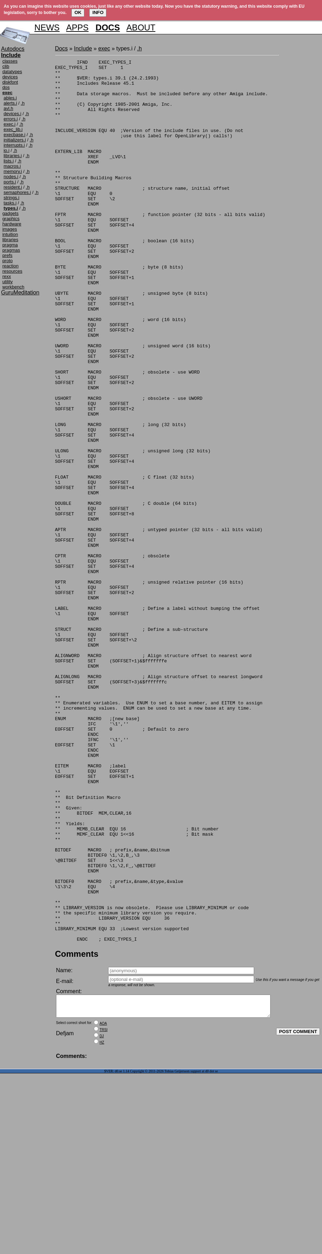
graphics (11, 218)
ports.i (10, 181)
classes (10, 61)
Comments (76, 1130)
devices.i (12, 113)
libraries (10, 239)
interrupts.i (14, 145)
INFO (98, 12)
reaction (10, 266)
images (9, 229)
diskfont (10, 82)
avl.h (8, 108)
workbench (13, 287)
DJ (101, 1217)
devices (10, 76)
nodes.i (11, 176)
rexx (6, 276)
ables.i (10, 97)
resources (12, 271)
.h (22, 103)
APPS (77, 27)
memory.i (13, 171)
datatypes (12, 71)
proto (7, 260)
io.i (6, 150)
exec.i (9, 124)
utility (7, 281)
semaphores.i (17, 192)
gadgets (10, 213)
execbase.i (14, 134)
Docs (61, 48)
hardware (11, 224)
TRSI (103, 1210)
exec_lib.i (13, 129)
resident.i (13, 187)
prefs (7, 255)
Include (83, 48)
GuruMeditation (20, 292)
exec (104, 48)
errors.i (11, 118)
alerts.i (10, 103)
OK (78, 12)
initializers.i (15, 139)
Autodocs (12, 49)
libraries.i (13, 155)
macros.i (12, 166)
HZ (101, 1223)
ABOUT (140, 27)
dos (6, 87)
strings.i (11, 197)
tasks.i (10, 202)
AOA (103, 1204)
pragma (10, 245)
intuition (10, 234)
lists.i (9, 160)
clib (5, 66)
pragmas (11, 250)
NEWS (46, 27)
